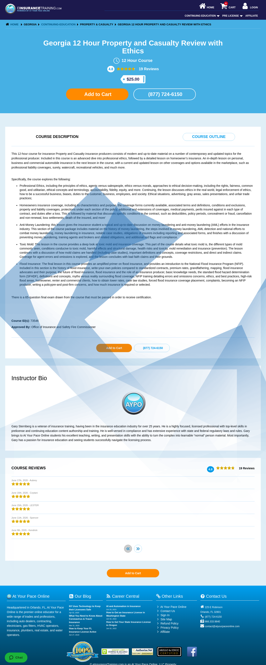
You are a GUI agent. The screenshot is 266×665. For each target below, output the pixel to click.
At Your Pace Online (171, 606)
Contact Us (165, 611)
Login (249, 6)
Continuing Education (202, 15)
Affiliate (251, 15)
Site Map (164, 619)
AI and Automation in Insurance (123, 606)
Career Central (122, 596)
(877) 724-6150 (164, 94)
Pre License (232, 15)
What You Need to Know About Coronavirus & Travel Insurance (85, 619)
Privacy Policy (169, 627)
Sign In (163, 615)
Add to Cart (97, 94)
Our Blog (80, 596)
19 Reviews (148, 69)
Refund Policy (169, 623)
